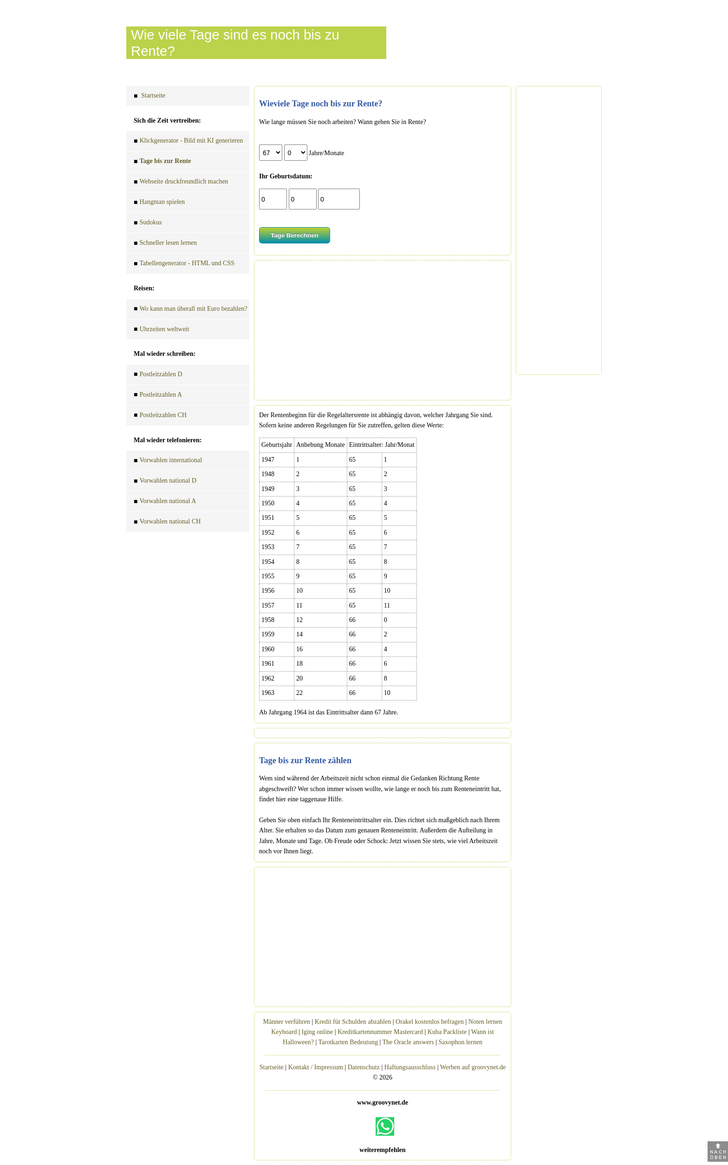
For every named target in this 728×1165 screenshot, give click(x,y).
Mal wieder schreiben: (164, 353)
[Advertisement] (382, 330)
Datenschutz (364, 1067)
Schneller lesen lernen (165, 244)
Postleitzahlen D (158, 375)
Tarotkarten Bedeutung (347, 1042)
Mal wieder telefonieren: (168, 440)
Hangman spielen (159, 203)
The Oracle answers (408, 1042)
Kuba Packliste (447, 1031)
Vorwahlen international (168, 461)
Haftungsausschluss (410, 1067)
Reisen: (144, 288)
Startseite (149, 97)
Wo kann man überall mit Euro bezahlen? (190, 310)
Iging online (317, 1031)
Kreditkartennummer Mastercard (380, 1031)
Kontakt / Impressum (315, 1067)
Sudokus (148, 224)
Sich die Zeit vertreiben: (167, 120)
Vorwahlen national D (165, 482)
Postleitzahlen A (158, 396)
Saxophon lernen (460, 1042)
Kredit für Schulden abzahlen (353, 1021)
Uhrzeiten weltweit (161, 330)
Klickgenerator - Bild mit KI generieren (188, 142)
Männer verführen (286, 1021)
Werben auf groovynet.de (473, 1067)
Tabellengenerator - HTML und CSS (184, 264)
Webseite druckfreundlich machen (181, 183)
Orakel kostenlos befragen (430, 1021)
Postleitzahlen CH (160, 416)
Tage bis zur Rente (162, 162)
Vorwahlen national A (165, 502)
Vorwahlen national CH (167, 523)
